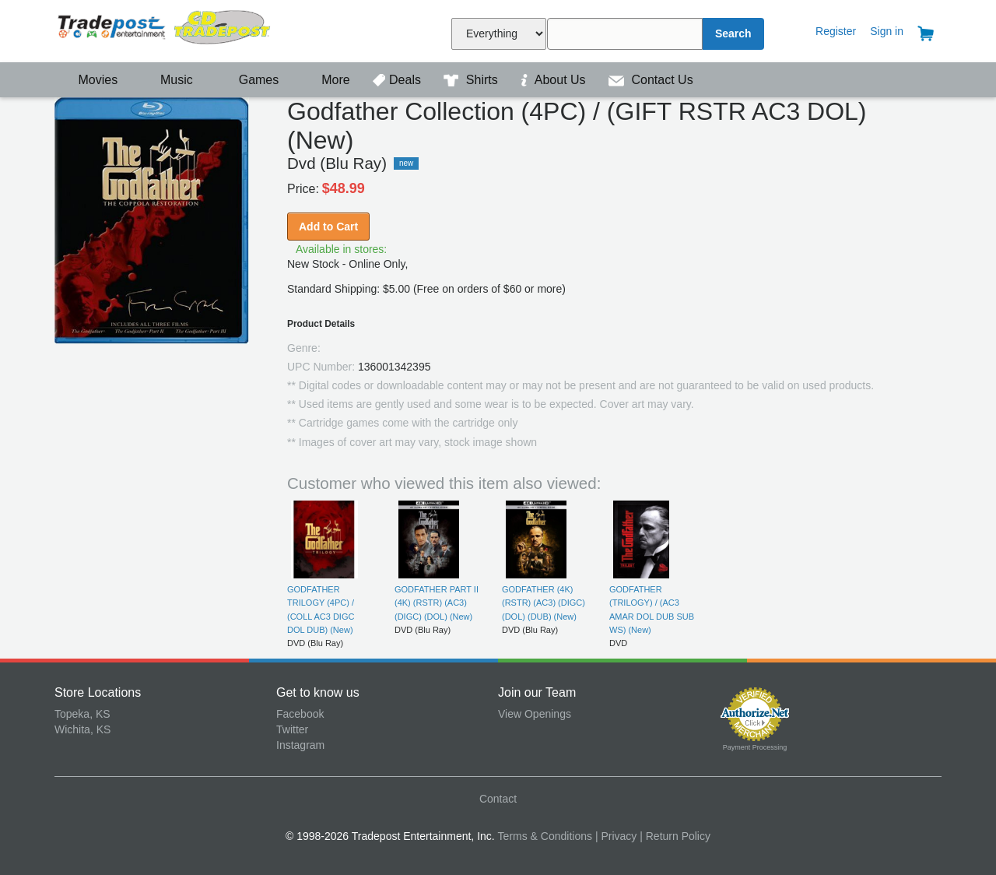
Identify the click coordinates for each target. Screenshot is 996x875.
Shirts (472, 79)
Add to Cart (328, 226)
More (327, 79)
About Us (555, 79)
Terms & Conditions (545, 836)
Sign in (886, 31)
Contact (498, 798)
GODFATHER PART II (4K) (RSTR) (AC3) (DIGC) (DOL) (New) (437, 603)
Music (169, 79)
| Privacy (616, 836)
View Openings (534, 714)
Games (249, 79)
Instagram (300, 745)
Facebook (300, 714)
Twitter (292, 729)
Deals (398, 79)
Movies (87, 79)
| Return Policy (675, 836)
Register (835, 31)
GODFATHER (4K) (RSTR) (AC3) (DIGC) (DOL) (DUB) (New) (543, 603)
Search (733, 33)
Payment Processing (755, 747)
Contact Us (650, 79)
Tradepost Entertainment (165, 29)
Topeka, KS (82, 714)
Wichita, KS (82, 729)
